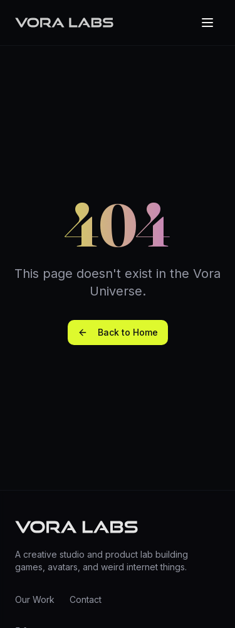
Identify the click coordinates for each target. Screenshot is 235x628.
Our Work (35, 599)
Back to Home (118, 332)
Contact (86, 599)
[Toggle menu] (207, 22)
